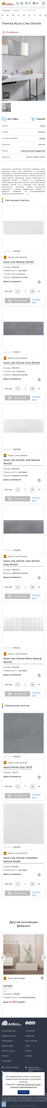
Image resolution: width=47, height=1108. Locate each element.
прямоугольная (27, 151)
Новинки (5, 1056)
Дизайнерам (29, 1036)
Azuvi (42, 126)
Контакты (28, 1056)
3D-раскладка (7, 1041)
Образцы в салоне (9, 1036)
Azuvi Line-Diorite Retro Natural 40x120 (22, 660)
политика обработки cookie (28, 1084)
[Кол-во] (25, 291)
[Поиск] (17, 3)
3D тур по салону (8, 1051)
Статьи (27, 1046)
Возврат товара (7, 1046)
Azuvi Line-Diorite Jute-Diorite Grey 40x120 (21, 563)
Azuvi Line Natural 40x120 (18, 262)
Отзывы (28, 1051)
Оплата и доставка (9, 1031)
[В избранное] (39, 282)
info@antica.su (10, 1072)
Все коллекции (31, 1041)
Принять (23, 1092)
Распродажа (6, 1061)
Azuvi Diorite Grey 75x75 (17, 767)
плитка (42, 138)
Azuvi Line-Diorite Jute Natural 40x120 (21, 462)
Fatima (7, 986)
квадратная (40, 151)
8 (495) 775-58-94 (11, 1068)
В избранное (10, 32)
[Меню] (43, 3)
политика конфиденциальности (23, 1087)
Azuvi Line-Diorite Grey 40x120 (21, 362)
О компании (29, 1031)
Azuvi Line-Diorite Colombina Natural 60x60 (20, 859)
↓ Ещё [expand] (27, 194)
